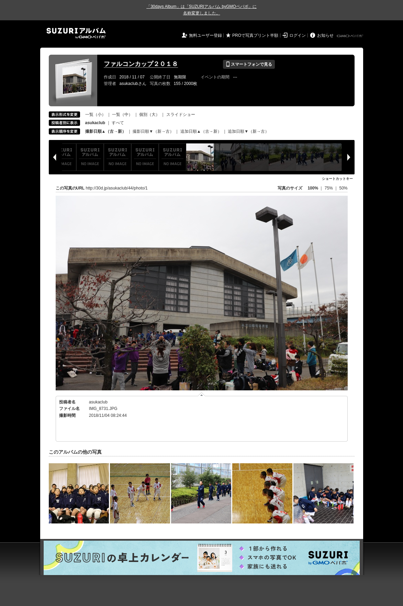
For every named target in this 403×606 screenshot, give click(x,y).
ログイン (297, 35)
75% (329, 188)
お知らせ (325, 35)
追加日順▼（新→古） (248, 131)
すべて (118, 122)
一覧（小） (95, 114)
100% (312, 188)
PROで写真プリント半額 (255, 35)
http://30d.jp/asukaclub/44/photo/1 (117, 188)
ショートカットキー (337, 179)
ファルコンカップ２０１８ (141, 64)
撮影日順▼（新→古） (153, 131)
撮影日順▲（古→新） (105, 131)
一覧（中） (122, 114)
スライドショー (180, 114)
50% (343, 188)
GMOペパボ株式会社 (350, 36)
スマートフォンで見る (249, 64)
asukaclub (98, 402)
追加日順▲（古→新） (201, 131)
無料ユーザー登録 (205, 35)
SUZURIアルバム (76, 33)
